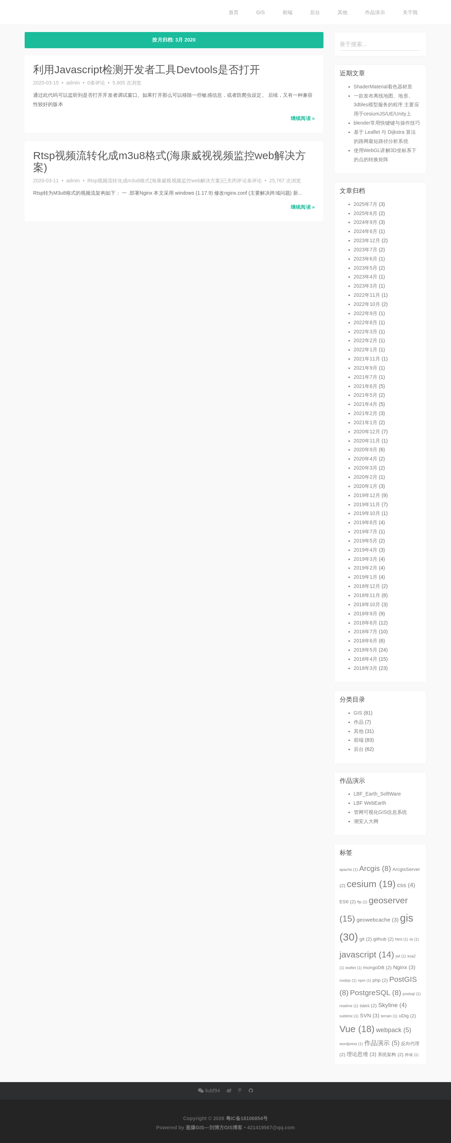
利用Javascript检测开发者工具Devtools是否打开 (146, 69)
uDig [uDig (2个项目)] (407, 1015)
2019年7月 (366, 531)
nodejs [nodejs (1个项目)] (348, 980)
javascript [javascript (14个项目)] (367, 954)
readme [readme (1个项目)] (349, 1006)
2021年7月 (366, 377)
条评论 (174, 179)
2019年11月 (367, 504)
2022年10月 (367, 304)
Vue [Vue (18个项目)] (357, 1029)
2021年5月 (366, 395)
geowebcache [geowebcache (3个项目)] (378, 920)
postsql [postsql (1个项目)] (412, 994)
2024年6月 (366, 231)
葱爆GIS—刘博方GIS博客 (214, 1127)
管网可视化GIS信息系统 (380, 812)
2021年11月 (367, 359)
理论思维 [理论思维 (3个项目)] (361, 1054)
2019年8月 (366, 522)
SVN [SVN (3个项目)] (369, 1015)
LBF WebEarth (370, 803)
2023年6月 (366, 259)
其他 (342, 12)
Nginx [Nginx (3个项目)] (404, 967)
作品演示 (375, 12)
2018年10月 (367, 604)
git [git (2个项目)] (365, 939)
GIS (260, 12)
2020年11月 (367, 441)
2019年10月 (367, 513)
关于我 (410, 12)
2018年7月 (366, 631)
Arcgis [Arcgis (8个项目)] (375, 868)
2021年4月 (366, 404)
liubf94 (209, 1090)
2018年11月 (367, 595)
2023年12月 (367, 240)
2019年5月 (366, 541)
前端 (287, 12)
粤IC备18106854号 (247, 1118)
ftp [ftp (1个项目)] (362, 902)
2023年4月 (366, 277)
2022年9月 (366, 313)
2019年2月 (366, 568)
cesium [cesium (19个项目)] (371, 884)
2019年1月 (366, 577)
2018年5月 (366, 650)
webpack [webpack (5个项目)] (393, 1030)
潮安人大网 (366, 821)
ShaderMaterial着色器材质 (383, 86)
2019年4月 (366, 550)
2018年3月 (366, 668)
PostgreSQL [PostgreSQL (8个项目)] (375, 992)
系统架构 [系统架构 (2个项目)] (390, 1054)
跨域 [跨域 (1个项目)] (412, 1055)
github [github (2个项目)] (383, 939)
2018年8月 (366, 623)
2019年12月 (367, 495)
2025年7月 (366, 204)
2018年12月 (367, 586)
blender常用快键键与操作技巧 (387, 123)
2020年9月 (366, 449)
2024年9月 (366, 222)
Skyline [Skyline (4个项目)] (392, 1005)
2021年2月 (366, 413)
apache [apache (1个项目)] (349, 869)
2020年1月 (366, 486)
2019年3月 (366, 559)
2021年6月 (366, 386)
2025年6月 (366, 213)
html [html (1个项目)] (401, 939)
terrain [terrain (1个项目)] (389, 1016)
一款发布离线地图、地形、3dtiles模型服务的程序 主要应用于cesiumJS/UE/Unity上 (386, 105)
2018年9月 (366, 613)
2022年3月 (366, 331)
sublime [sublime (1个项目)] (349, 1016)
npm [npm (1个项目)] (364, 980)
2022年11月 (367, 295)
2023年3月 (366, 286)
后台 (315, 12)
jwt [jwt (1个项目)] (401, 956)
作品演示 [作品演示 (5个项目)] (382, 1043)
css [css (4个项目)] (406, 885)
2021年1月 (366, 422)
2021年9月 (366, 368)
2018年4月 (366, 659)
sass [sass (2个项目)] (368, 1005)
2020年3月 (366, 468)
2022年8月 (366, 322)
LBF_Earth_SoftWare (377, 794)
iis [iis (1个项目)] (414, 939)
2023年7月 (366, 249)
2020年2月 (366, 477)
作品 (359, 722)
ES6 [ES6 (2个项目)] (348, 901)
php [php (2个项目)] (380, 980)
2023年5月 (366, 268)
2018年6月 (366, 640)
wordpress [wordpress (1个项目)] (351, 1044)
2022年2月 (366, 340)
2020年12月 (367, 431)
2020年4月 (366, 458)
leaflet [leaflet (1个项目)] (354, 968)
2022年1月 (366, 349)
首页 (234, 12)
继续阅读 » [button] (303, 118)
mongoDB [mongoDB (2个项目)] (377, 967)
